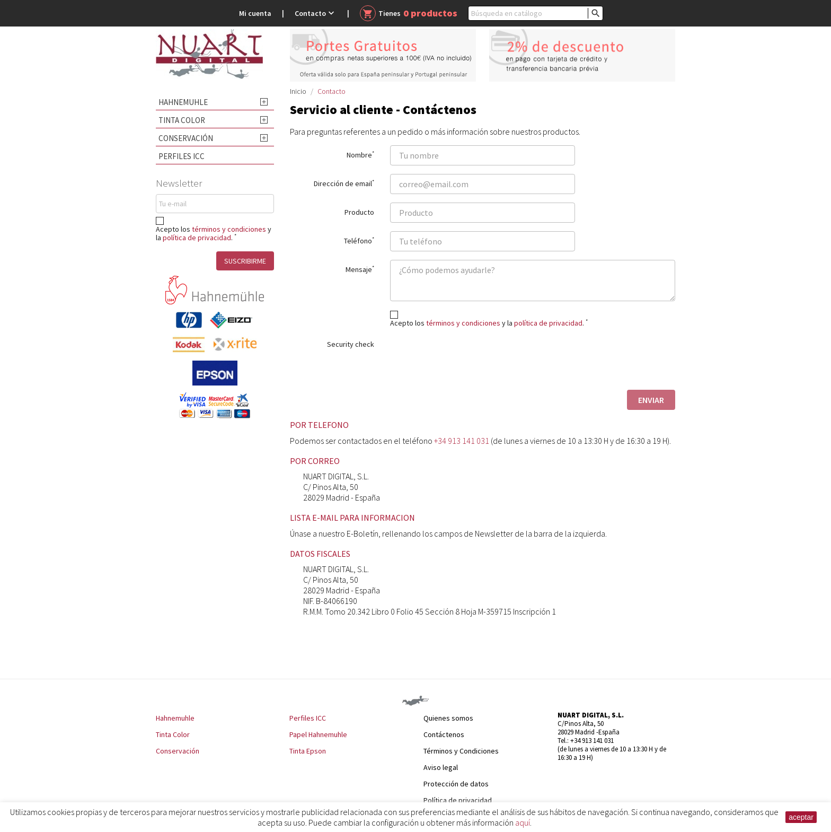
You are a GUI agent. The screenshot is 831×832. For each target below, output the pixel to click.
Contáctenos (443, 734)
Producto (359, 211)
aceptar (801, 817)
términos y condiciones (229, 229)
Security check (350, 344)
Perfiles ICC (181, 156)
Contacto (316, 13)
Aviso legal (440, 767)
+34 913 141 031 (461, 440)
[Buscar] (535, 13)
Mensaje (360, 269)
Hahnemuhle (183, 102)
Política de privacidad (457, 800)
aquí (522, 822)
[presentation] (470, 360)
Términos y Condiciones (461, 751)
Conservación (185, 138)
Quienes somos (448, 718)
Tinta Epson (307, 751)
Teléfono (359, 240)
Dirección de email (344, 183)
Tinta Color (181, 120)
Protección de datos (456, 784)
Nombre (360, 154)
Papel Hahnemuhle (318, 734)
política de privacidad (197, 237)
